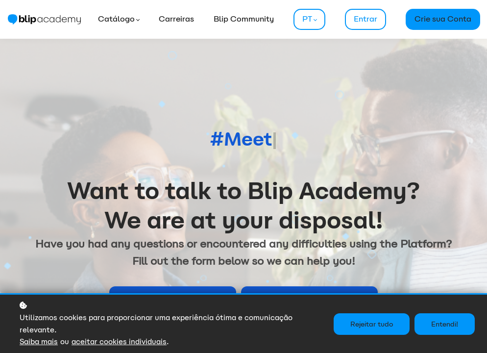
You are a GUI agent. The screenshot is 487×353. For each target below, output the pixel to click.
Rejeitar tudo (371, 324)
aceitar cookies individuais (119, 341)
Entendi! (444, 324)
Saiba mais (39, 341)
